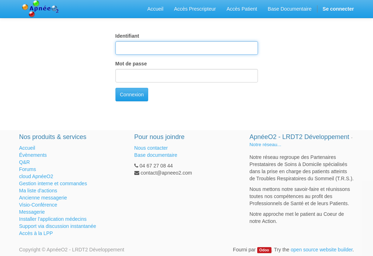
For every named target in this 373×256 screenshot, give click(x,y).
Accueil (27, 148)
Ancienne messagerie (43, 198)
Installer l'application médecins (53, 219)
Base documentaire (155, 155)
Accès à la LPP (36, 233)
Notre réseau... (265, 144)
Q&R (24, 162)
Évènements (33, 155)
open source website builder (322, 249)
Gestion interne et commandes (53, 183)
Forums (27, 169)
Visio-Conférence (38, 205)
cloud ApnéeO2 (36, 176)
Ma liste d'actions (38, 190)
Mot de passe (131, 63)
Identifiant (127, 36)
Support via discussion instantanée (57, 226)
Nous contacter (151, 148)
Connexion (132, 94)
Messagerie (32, 212)
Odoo (264, 250)
